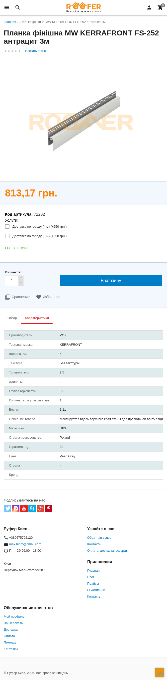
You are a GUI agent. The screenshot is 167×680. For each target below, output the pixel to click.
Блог (90, 577)
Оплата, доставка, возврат (107, 550)
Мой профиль (14, 616)
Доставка (11, 629)
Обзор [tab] (12, 318)
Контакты (94, 544)
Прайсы (93, 583)
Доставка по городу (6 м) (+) (39, 236)
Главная (93, 570)
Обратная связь (99, 537)
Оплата (9, 636)
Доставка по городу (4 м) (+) (39, 226)
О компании (96, 590)
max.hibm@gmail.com (25, 544)
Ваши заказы (13, 623)
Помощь (10, 642)
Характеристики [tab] (37, 318)
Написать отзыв (35, 51)
